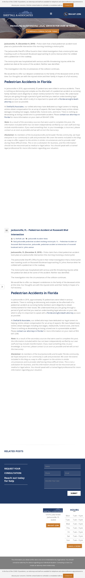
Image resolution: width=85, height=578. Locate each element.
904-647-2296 (74, 14)
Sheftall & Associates (15, 106)
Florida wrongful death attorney (60, 313)
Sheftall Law (20, 239)
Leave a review (74, 546)
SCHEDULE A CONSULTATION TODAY (42, 31)
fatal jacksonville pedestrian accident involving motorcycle (34, 241)
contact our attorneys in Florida (30, 331)
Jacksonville (36, 244)
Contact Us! (68, 5)
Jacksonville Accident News (38, 239)
